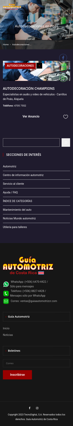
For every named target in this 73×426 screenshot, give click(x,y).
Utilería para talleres (15, 227)
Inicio (6, 328)
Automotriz (9, 166)
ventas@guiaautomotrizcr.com (38, 301)
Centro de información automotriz (23, 175)
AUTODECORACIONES (20, 65)
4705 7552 (20, 105)
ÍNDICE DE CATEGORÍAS (17, 201)
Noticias (8, 334)
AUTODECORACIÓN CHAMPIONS (29, 88)
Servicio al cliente (13, 183)
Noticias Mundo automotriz (19, 218)
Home (6, 44)
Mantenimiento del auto (17, 209)
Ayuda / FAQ (10, 192)
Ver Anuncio (30, 116)
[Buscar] (66, 142)
